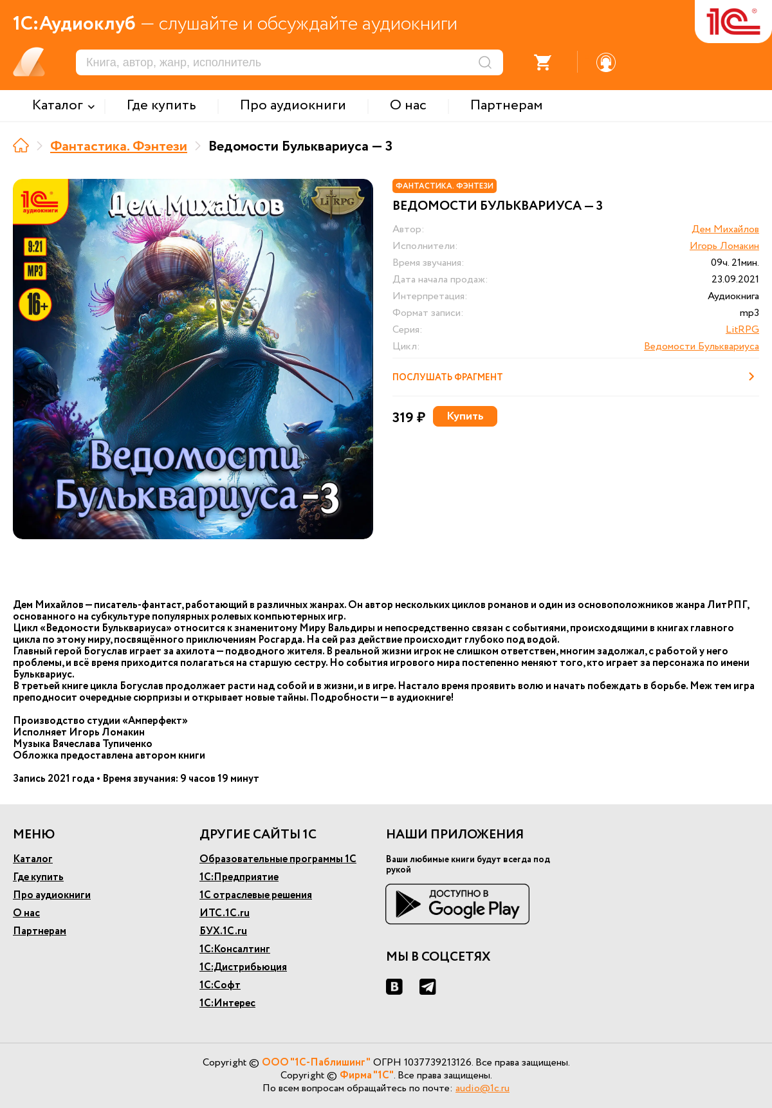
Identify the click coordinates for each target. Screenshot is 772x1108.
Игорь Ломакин (724, 246)
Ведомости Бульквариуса (701, 346)
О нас (26, 913)
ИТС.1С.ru (224, 913)
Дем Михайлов (725, 229)
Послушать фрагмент (575, 376)
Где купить (38, 877)
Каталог (33, 859)
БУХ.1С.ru (223, 931)
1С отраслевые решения (255, 895)
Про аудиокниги (52, 895)
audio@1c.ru (482, 1088)
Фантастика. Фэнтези (118, 147)
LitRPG (742, 329)
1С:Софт (220, 985)
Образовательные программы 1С (277, 859)
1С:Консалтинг (234, 949)
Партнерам (39, 931)
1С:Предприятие (239, 877)
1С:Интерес (227, 1003)
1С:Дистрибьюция (243, 967)
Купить (465, 416)
